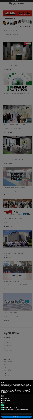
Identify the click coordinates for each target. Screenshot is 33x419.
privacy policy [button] (3, 385)
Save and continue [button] (16, 416)
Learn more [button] (16, 413)
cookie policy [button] (18, 387)
